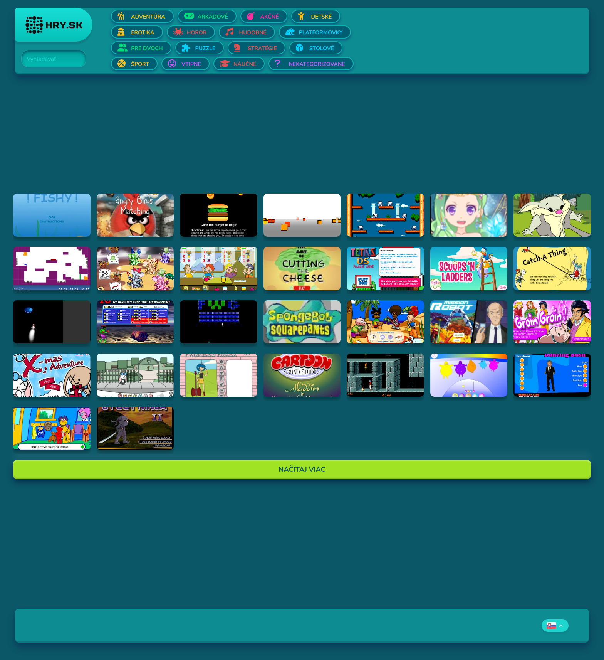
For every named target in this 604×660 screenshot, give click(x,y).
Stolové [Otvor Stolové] (321, 48)
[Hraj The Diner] (218, 268)
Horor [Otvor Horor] (197, 32)
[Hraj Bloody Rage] (135, 321)
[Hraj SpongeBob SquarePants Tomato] (302, 321)
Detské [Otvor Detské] (321, 16)
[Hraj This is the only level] (52, 268)
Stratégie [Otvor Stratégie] (262, 48)
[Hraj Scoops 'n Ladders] (469, 268)
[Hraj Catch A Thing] (552, 268)
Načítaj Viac (302, 469)
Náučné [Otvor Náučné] (245, 64)
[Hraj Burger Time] (218, 215)
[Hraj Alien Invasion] (52, 321)
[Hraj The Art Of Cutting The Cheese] (302, 268)
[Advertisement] (246, 140)
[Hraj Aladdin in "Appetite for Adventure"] (302, 375)
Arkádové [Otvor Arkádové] (213, 16)
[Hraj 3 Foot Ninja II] (135, 428)
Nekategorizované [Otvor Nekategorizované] (317, 64)
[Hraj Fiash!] (52, 215)
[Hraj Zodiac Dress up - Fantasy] (469, 215)
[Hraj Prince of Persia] (385, 375)
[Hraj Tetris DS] (385, 268)
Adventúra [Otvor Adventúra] (148, 16)
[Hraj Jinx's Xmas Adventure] (52, 375)
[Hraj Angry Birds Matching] (135, 215)
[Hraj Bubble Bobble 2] (385, 215)
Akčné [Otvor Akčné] (269, 16)
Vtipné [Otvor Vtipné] (191, 64)
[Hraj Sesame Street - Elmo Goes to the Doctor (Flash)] (52, 428)
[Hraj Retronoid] (218, 321)
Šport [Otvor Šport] (140, 64)
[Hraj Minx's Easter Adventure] (135, 375)
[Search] (49, 59)
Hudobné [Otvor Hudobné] (252, 32)
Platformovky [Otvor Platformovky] (321, 32)
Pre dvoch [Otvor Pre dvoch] (147, 48)
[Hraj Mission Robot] (469, 321)
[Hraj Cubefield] (302, 215)
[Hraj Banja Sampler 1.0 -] (385, 321)
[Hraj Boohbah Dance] (469, 375)
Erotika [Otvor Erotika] (142, 32)
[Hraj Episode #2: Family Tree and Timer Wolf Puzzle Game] (552, 215)
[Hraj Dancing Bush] (552, 375)
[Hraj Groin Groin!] (552, 321)
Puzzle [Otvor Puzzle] (205, 48)
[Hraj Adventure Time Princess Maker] (218, 375)
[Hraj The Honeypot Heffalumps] (135, 268)
